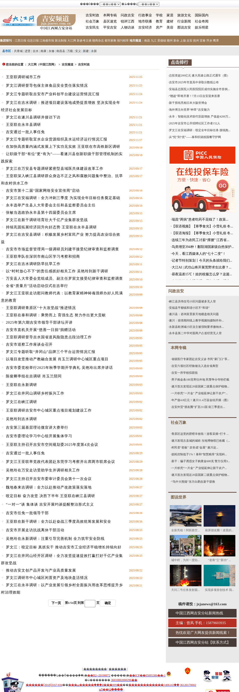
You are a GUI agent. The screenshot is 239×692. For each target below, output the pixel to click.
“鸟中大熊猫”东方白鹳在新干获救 (193, 481)
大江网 (71, 40)
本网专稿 (110, 15)
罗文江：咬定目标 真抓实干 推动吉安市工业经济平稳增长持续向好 (63, 547)
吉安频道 (67, 64)
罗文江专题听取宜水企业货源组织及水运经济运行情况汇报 (56, 139)
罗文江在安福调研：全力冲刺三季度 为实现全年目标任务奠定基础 (63, 198)
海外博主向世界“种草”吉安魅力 (189, 109)
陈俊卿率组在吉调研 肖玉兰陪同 (34, 376)
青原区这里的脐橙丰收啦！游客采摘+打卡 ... (200, 434)
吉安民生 (92, 27)
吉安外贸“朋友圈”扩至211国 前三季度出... (198, 407)
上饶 (183, 40)
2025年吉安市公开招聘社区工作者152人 (194, 123)
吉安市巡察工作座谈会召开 (29, 344)
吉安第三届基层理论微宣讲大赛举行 (37, 427)
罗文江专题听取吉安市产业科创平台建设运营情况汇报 (53, 94)
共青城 (18, 51)
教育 (159, 21)
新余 (176, 40)
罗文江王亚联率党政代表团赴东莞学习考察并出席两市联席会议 (60, 462)
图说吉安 (184, 27)
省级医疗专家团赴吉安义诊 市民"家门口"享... (200, 359)
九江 (154, 40)
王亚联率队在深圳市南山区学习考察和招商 (43, 256)
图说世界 (178, 497)
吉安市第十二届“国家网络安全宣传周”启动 (43, 190)
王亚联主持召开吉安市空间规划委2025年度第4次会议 (52, 445)
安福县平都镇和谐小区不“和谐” (189, 307)
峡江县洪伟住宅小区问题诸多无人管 (192, 301)
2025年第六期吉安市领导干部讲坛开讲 (39, 322)
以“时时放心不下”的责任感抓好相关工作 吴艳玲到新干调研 (57, 271)
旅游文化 (184, 15)
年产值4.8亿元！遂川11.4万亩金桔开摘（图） (200, 400)
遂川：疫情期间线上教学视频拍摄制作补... (196, 320)
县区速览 (110, 21)
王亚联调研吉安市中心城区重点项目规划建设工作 (49, 410)
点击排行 (179, 62)
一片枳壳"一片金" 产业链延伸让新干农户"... (199, 393)
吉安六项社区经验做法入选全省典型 (194, 366)
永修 (51, 51)
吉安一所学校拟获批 (184, 372)
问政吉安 (127, 15)
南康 (43, 51)
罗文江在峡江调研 (21, 402)
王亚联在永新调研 (21, 385)
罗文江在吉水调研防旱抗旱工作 (33, 264)
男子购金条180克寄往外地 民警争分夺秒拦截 (200, 379)
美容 (170, 27)
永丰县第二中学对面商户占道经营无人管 (195, 333)
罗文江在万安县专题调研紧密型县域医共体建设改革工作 (54, 168)
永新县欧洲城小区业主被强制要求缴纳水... (196, 327)
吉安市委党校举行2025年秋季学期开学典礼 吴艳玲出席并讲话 (59, 368)
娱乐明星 (202, 27)
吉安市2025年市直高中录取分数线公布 (194, 82)
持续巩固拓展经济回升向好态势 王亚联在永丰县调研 (51, 227)
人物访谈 (127, 27)
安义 (78, 51)
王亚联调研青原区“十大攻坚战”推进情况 (41, 308)
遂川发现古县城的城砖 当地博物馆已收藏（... (200, 440)
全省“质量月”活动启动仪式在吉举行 (37, 286)
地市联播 (145, 21)
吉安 (189, 40)
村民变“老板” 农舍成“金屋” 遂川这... (194, 447)
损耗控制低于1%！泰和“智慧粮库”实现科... (199, 454)
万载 (70, 51)
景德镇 (161, 40)
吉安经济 (145, 27)
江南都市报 (47, 40)
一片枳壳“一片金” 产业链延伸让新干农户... (199, 468)
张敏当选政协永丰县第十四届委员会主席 (41, 212)
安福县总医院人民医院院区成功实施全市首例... (199, 89)
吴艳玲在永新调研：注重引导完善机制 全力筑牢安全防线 (55, 539)
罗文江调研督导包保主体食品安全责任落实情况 (47, 85)
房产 (159, 27)
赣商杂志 (98, 40)
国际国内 (202, 15)
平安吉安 (110, 27)
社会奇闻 (202, 21)
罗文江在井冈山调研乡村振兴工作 (35, 393)
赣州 (170, 40)
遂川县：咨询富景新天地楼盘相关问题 (194, 314)
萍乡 (209, 40)
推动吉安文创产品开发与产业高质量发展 (41, 570)
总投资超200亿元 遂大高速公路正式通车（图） (199, 75)
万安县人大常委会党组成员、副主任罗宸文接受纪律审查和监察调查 (64, 278)
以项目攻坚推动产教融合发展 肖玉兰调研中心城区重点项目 (57, 359)
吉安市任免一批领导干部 (27, 513)
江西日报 (20, 40)
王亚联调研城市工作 (23, 77)
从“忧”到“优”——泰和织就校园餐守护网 (195, 137)
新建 (86, 51)
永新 (94, 51)
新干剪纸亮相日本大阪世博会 (188, 103)
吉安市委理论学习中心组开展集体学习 (39, 436)
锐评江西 (127, 21)
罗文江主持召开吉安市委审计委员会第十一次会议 (49, 479)
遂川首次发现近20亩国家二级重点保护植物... (200, 386)
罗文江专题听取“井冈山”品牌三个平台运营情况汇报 (50, 352)
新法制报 (61, 40)
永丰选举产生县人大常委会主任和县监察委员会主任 (51, 205)
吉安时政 (92, 15)
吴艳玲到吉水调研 (21, 419)
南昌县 (60, 51)
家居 (170, 15)
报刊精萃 (123, 40)
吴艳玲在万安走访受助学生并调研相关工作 (43, 470)
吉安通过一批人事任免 (25, 132)
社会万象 (92, 21)
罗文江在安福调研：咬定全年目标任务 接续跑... (199, 130)
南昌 (147, 40)
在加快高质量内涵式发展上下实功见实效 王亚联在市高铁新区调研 (63, 147)
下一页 (56, 603)
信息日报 (33, 40)
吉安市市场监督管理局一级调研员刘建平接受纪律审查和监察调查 (62, 249)
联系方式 (219, 642)
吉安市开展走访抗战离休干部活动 (35, 530)
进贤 (27, 51)
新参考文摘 (84, 40)
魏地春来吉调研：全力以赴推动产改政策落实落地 (49, 487)
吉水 (36, 51)
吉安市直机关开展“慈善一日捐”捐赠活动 (41, 330)
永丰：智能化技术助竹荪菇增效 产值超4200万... (199, 116)
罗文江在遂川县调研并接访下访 (33, 117)
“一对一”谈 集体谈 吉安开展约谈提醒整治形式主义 (50, 504)
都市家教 (110, 40)
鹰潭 (216, 40)
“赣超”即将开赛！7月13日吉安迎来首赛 (194, 96)
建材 (170, 21)
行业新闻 (184, 21)
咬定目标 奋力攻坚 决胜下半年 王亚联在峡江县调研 (50, 496)
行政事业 (145, 15)
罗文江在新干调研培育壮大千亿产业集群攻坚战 (47, 220)
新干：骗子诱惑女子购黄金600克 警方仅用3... (200, 461)
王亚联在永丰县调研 (23, 125)
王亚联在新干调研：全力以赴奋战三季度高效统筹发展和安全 (58, 521)
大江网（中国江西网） (42, 64)
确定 (108, 603)
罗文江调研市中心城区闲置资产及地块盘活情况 (47, 578)
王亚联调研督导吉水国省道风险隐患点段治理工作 (49, 337)
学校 (159, 15)
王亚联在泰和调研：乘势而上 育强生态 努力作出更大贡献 (56, 315)
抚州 (196, 40)
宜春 (203, 40)
